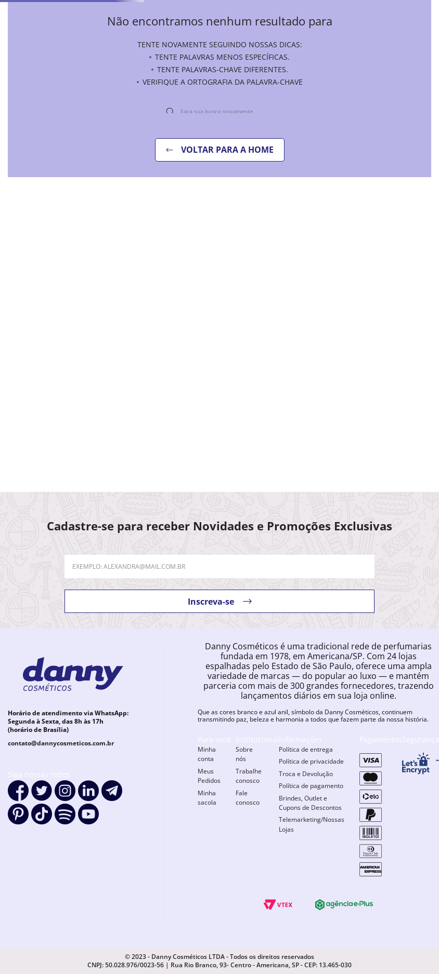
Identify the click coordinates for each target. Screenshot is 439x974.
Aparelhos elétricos (284, 65)
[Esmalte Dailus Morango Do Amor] (164, 367)
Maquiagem (147, 65)
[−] (14, 442)
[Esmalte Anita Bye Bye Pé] (384, 367)
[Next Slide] (428, 402)
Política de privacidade (311, 785)
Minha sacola (207, 822)
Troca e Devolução (306, 798)
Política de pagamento (311, 810)
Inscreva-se (211, 625)
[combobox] (293, 37)
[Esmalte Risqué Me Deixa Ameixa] (55, 367)
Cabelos (88, 65)
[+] (44, 442)
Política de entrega (306, 773)
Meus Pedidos (209, 800)
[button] (55, 464)
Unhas (38, 65)
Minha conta (207, 778)
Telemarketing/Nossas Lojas (311, 848)
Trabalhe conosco (249, 800)
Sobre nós (244, 778)
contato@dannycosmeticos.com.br (61, 767)
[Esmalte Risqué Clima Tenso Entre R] (274, 367)
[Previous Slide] (10, 402)
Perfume (206, 65)
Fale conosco (248, 822)
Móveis (358, 65)
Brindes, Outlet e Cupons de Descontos (310, 827)
